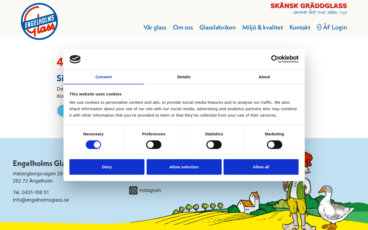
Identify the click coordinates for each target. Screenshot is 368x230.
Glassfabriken (217, 27)
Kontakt (299, 27)
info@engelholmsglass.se (41, 199)
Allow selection (184, 167)
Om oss (182, 27)
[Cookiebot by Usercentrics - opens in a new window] (275, 59)
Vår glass (154, 27)
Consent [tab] (103, 76)
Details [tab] (184, 76)
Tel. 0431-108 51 (31, 192)
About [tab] (264, 76)
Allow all (261, 167)
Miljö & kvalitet (262, 27)
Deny (107, 167)
